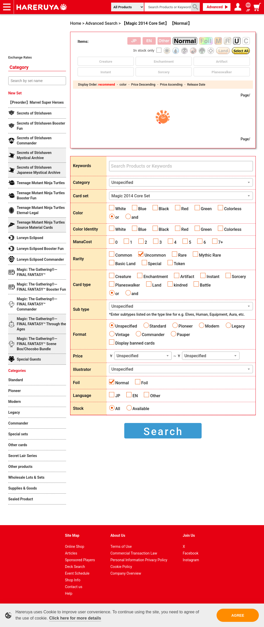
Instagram (191, 560)
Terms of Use (121, 546)
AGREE (237, 615)
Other (155, 395)
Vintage (122, 334)
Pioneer (185, 326)
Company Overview (125, 573)
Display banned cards (135, 343)
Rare (182, 255)
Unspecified (126, 326)
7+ (220, 242)
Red (184, 208)
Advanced (215, 7)
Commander (153, 334)
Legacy (238, 326)
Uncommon (155, 255)
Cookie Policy (121, 567)
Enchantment (155, 276)
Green (206, 208)
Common (123, 255)
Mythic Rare (210, 255)
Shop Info (72, 580)
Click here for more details (75, 618)
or (117, 217)
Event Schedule (77, 573)
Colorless (232, 208)
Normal (122, 382)
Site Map (72, 535)
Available (141, 408)
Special (154, 263)
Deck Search (75, 567)
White (120, 208)
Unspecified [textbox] (122, 182)
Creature (123, 276)
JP (117, 395)
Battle (205, 285)
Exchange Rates (20, 57)
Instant (213, 276)
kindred (180, 285)
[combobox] (181, 182)
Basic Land (125, 263)
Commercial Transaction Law (133, 553)
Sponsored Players (80, 560)
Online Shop (74, 546)
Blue (142, 208)
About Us (117, 535)
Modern (212, 326)
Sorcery (239, 276)
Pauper (183, 334)
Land (156, 285)
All (117, 408)
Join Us (189, 535)
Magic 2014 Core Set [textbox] (130, 195)
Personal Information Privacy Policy (138, 560)
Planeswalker (127, 285)
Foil (144, 382)
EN (135, 395)
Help (68, 593)
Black (164, 208)
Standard (158, 326)
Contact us (73, 587)
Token (179, 263)
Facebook (191, 553)
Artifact (187, 276)
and (134, 217)
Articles (71, 553)
